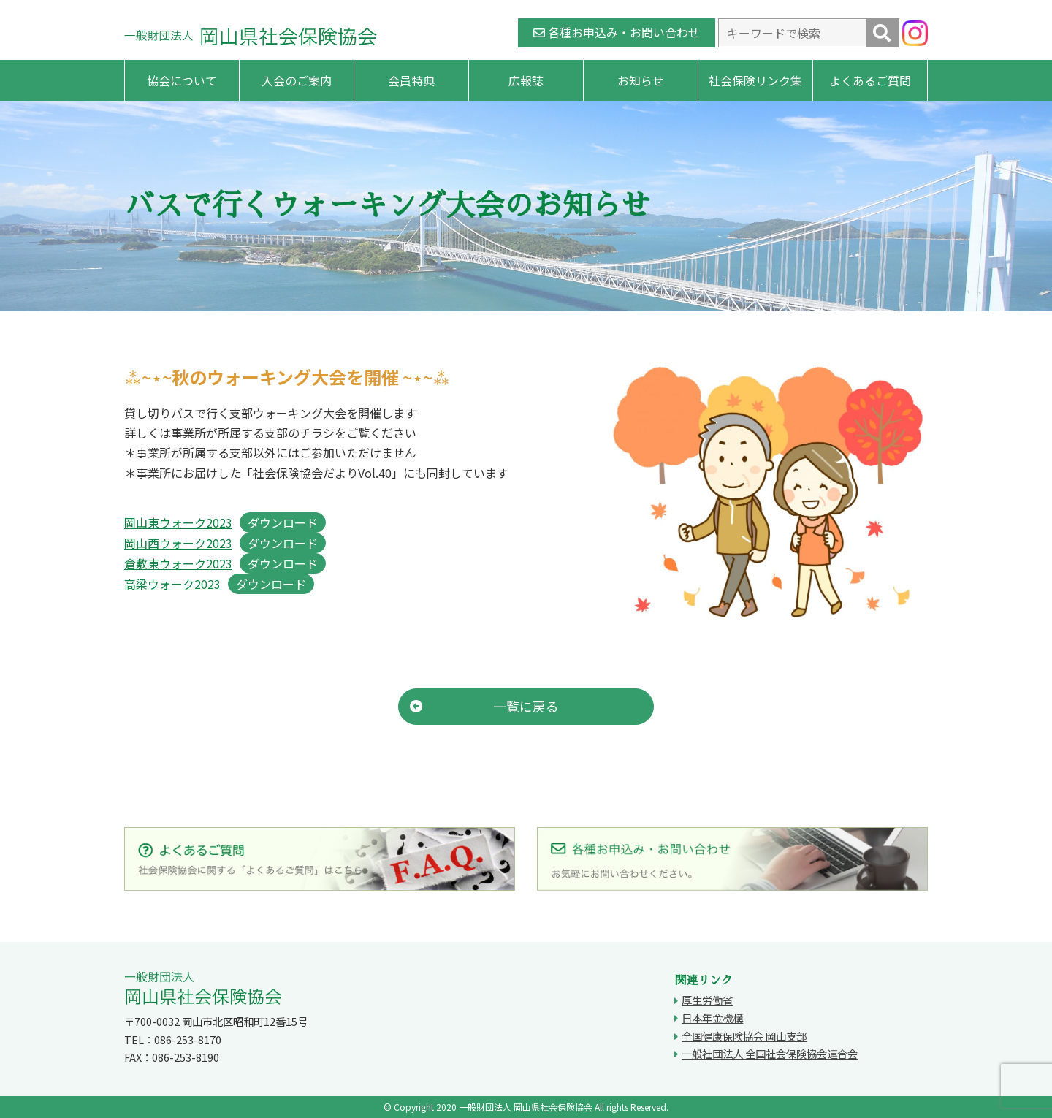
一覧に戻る (484, 706)
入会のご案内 (297, 80)
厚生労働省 (707, 1000)
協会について (182, 80)
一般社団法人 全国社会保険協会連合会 (770, 1053)
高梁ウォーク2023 (172, 584)
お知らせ (640, 80)
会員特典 (411, 80)
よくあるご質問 (870, 80)
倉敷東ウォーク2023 (178, 563)
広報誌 (526, 80)
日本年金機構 (712, 1017)
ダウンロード (283, 522)
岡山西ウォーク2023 (178, 543)
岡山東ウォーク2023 (178, 522)
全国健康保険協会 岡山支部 (744, 1035)
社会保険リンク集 (755, 80)
